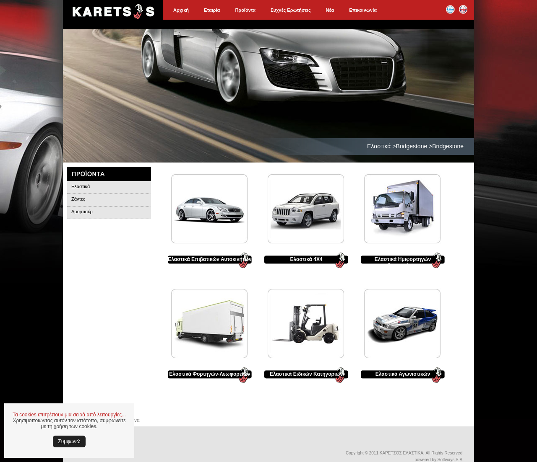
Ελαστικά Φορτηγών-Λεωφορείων (209, 374)
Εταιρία (212, 10)
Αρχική (181, 10)
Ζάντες (78, 198)
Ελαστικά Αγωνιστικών (402, 374)
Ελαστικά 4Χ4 (306, 259)
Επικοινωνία (363, 10)
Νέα (330, 10)
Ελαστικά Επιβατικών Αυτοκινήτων (210, 259)
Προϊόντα (245, 10)
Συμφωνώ (69, 441)
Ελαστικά (80, 186)
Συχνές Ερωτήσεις (290, 10)
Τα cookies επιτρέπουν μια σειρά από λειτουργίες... (69, 415)
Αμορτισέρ (82, 211)
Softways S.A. (451, 459)
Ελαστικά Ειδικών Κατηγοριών (306, 374)
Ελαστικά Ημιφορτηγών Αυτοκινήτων (403, 262)
